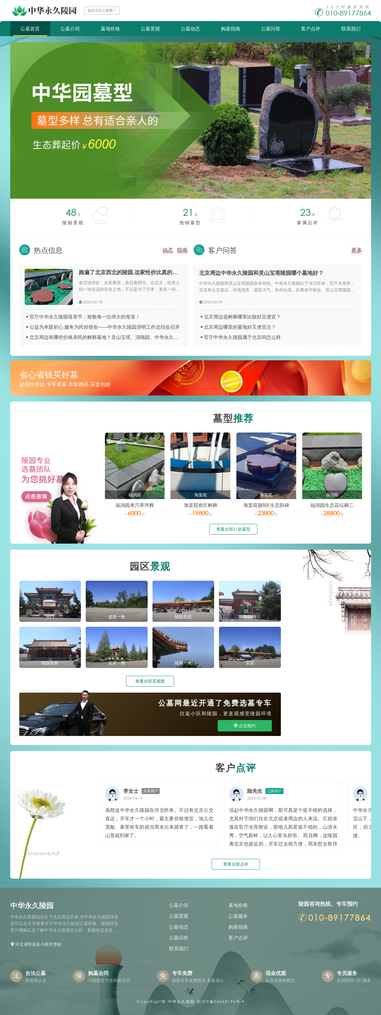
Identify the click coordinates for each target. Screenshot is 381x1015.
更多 (356, 250)
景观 (250, 663)
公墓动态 (190, 28)
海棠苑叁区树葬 (200, 505)
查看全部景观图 (150, 681)
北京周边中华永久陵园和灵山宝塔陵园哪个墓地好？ (261, 272)
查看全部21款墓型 (233, 529)
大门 (50, 616)
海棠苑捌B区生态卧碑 (266, 505)
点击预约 (247, 725)
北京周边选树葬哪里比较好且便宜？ (242, 316)
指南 (182, 250)
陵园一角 (183, 663)
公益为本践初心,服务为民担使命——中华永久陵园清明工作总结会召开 (104, 327)
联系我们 (351, 28)
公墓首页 (30, 28)
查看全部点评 (235, 864)
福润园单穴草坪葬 (134, 505)
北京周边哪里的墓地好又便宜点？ (240, 327)
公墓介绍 (70, 28)
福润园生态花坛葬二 (332, 505)
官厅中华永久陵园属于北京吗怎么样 (242, 337)
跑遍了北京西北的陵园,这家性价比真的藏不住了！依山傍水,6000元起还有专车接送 (130, 272)
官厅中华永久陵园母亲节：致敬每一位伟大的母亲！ (84, 316)
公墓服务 (238, 916)
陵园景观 (183, 616)
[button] (187, 196)
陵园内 (250, 616)
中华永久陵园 (181, 1001)
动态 (167, 250)
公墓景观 (150, 28)
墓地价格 (110, 28)
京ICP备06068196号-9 (221, 1001)
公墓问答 (270, 28)
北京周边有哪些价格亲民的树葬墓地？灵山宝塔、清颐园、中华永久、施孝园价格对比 (105, 337)
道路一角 (116, 616)
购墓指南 (230, 28)
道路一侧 (116, 663)
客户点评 (310, 28)
